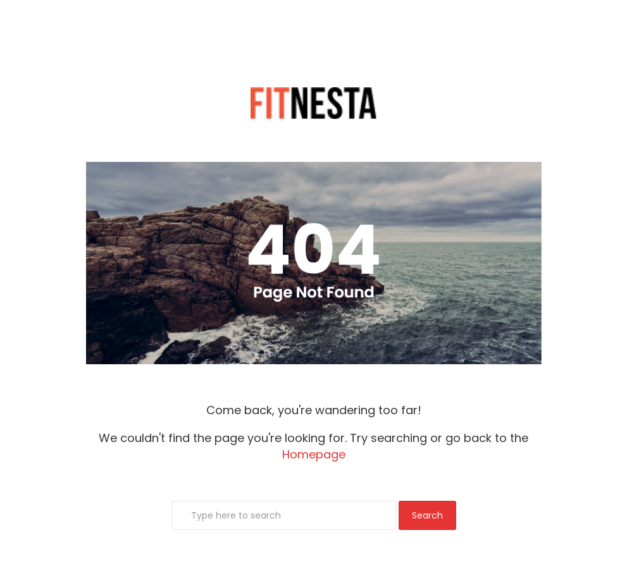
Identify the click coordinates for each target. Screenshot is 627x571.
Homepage (313, 454)
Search (427, 515)
